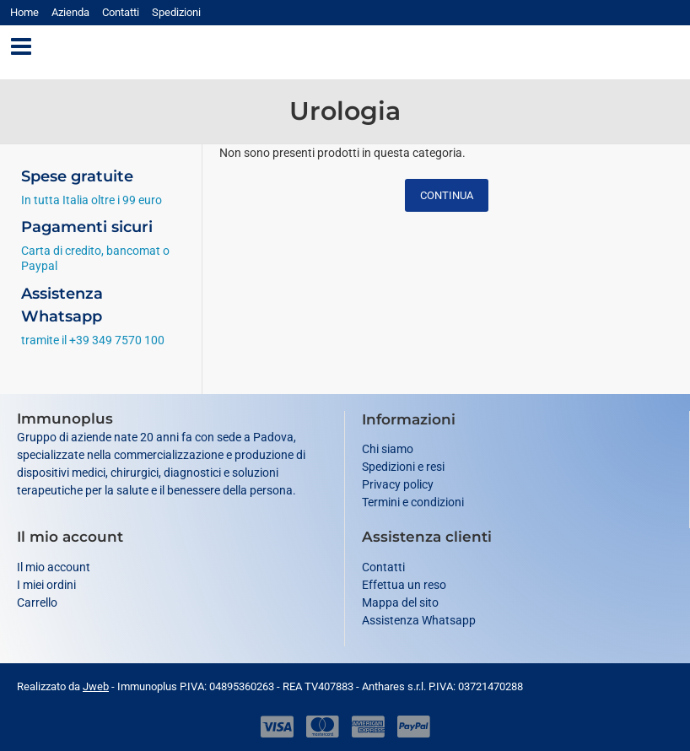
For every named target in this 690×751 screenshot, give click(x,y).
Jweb (96, 686)
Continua (446, 195)
